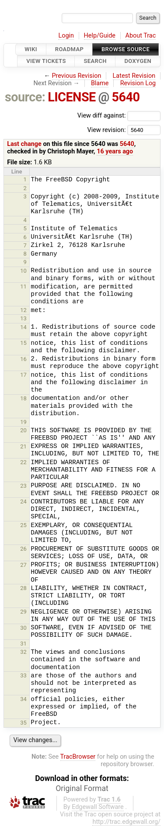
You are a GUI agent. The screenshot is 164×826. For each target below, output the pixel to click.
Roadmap (69, 49)
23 (23, 485)
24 (23, 501)
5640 (126, 97)
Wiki (30, 49)
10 (23, 270)
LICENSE (72, 97)
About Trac (141, 35)
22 (23, 462)
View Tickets (46, 61)
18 (23, 398)
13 (23, 318)
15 (23, 343)
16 (23, 359)
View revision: (106, 129)
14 (23, 327)
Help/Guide (99, 35)
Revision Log (138, 83)
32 (23, 652)
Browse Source (125, 49)
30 (23, 628)
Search (95, 61)
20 (23, 430)
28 (23, 588)
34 (23, 699)
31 (23, 643)
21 (23, 446)
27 (23, 565)
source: (25, 97)
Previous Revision (76, 76)
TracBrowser (78, 756)
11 (23, 286)
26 (23, 548)
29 (23, 611)
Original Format (82, 788)
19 (23, 422)
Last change (24, 144)
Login (66, 35)
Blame (100, 83)
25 (23, 525)
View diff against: (119, 115)
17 (23, 374)
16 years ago (115, 151)
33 (23, 675)
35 (23, 722)
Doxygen (137, 61)
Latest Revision (134, 76)
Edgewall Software (98, 807)
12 (23, 310)
